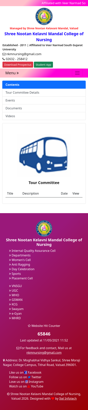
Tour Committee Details (22, 92)
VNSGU (15, 286)
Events (10, 100)
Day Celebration (21, 269)
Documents (14, 108)
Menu (12, 72)
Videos (10, 116)
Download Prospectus (17, 64)
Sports (15, 274)
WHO (14, 295)
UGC (13, 290)
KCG (13, 304)
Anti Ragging (19, 264)
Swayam (16, 309)
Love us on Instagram (26, 382)
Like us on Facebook (25, 372)
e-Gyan (15, 313)
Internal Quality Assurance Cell (32, 251)
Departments (19, 255)
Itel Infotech (68, 398)
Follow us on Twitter (25, 377)
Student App (43, 64)
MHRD (15, 318)
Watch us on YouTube (26, 386)
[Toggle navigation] (77, 73)
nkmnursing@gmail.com (44, 352)
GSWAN (15, 300)
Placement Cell (21, 278)
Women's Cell (20, 260)
